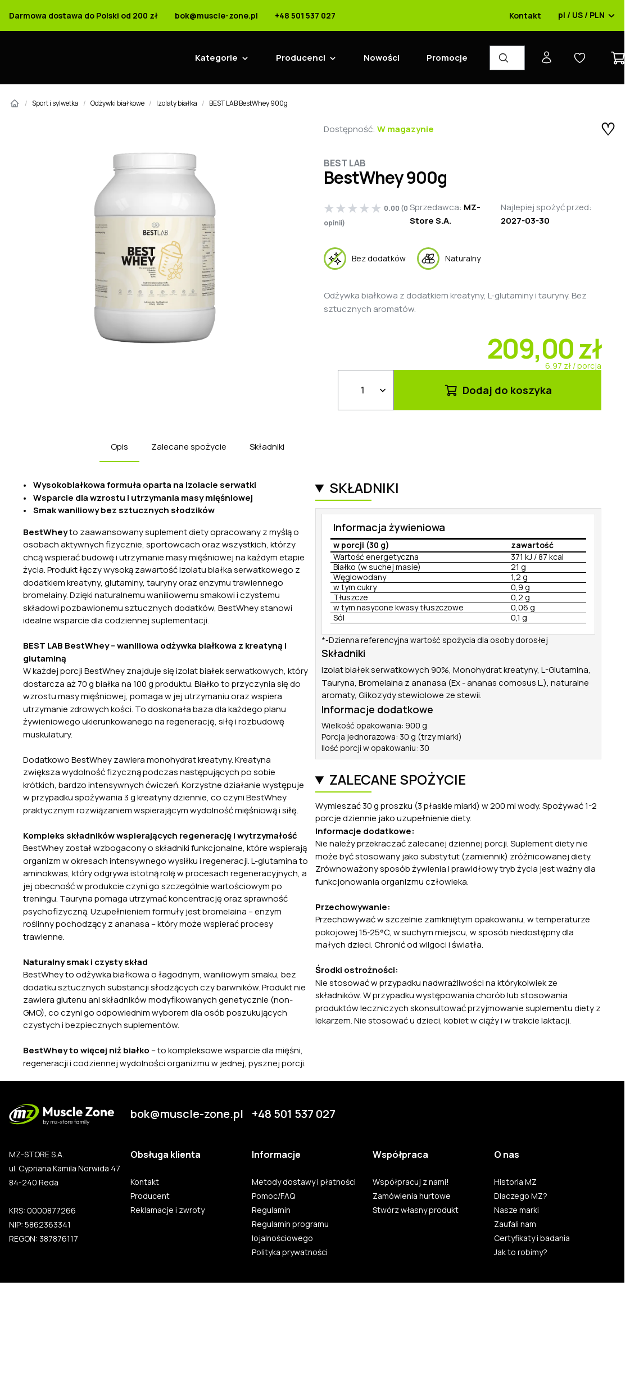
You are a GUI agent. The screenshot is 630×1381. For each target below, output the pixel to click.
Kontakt (525, 16)
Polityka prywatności (290, 1252)
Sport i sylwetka (55, 103)
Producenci (300, 57)
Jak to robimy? (520, 1252)
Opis (119, 446)
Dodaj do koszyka (497, 390)
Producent (150, 1196)
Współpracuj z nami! (411, 1182)
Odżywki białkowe (117, 103)
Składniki (267, 446)
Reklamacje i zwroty (167, 1210)
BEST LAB (345, 163)
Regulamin (271, 1210)
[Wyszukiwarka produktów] (507, 58)
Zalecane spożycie (188, 446)
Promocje (447, 57)
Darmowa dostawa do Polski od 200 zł (83, 16)
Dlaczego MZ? (520, 1196)
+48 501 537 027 (305, 16)
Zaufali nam (515, 1224)
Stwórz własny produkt (416, 1210)
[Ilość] (366, 390)
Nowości (382, 57)
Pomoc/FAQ (273, 1196)
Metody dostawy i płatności (304, 1182)
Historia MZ (515, 1182)
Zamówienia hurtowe (412, 1196)
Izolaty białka (176, 103)
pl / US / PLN (586, 15)
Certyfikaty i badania (532, 1238)
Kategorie (216, 57)
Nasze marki (516, 1210)
